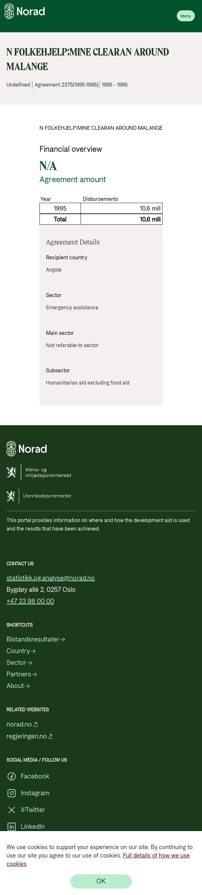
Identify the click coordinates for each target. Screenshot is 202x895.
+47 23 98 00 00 (30, 601)
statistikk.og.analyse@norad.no (50, 578)
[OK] (101, 881)
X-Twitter (25, 810)
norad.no (22, 724)
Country (21, 651)
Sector (19, 663)
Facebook (27, 776)
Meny (186, 16)
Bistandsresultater (36, 639)
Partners (22, 674)
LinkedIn (25, 827)
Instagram (28, 793)
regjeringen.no (29, 736)
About (18, 686)
